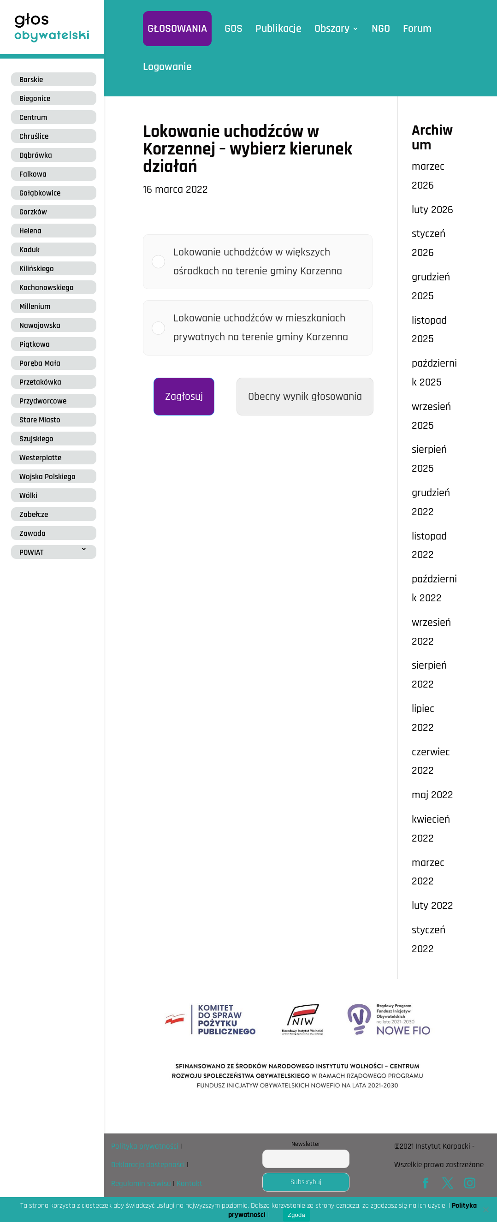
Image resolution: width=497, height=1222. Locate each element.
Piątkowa (34, 344)
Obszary (331, 29)
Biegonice (34, 99)
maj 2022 (432, 795)
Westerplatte (40, 458)
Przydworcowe (42, 401)
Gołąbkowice (39, 193)
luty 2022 (432, 906)
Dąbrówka (35, 155)
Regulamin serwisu (141, 1184)
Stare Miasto (39, 420)
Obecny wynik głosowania (305, 396)
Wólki (28, 496)
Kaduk (29, 250)
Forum (417, 29)
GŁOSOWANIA (177, 29)
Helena (30, 231)
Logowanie (167, 67)
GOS (234, 29)
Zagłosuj (184, 396)
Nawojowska (39, 325)
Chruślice (33, 136)
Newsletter (305, 1144)
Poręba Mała (39, 363)
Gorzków (33, 212)
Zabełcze (33, 515)
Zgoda (296, 1214)
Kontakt (189, 1184)
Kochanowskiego (46, 288)
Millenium (34, 307)
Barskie (31, 80)
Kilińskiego (36, 269)
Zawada (32, 533)
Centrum (33, 118)
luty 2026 (432, 210)
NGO (381, 29)
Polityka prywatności (144, 1146)
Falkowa (33, 174)
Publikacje (278, 29)
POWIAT (31, 552)
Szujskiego (36, 439)
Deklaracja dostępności (148, 1165)
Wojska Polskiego (47, 477)
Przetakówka (40, 382)
